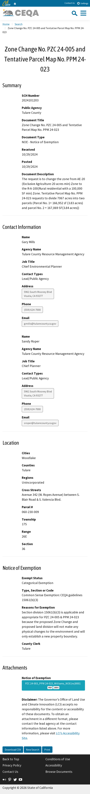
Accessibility (53, 765)
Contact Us (70, 3)
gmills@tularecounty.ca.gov (40, 323)
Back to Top (11, 759)
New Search (32, 749)
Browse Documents (58, 772)
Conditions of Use (57, 759)
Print (47, 749)
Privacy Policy (12, 765)
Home (6, 24)
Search (18, 24)
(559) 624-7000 (32, 309)
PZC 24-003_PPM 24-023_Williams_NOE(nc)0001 (53, 685)
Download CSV (13, 749)
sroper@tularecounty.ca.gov (40, 423)
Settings (82, 3)
